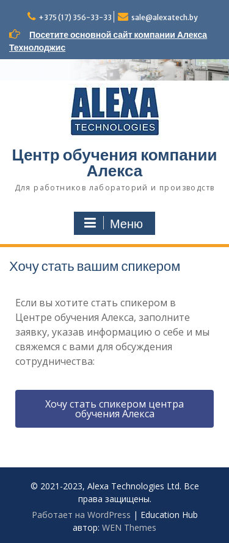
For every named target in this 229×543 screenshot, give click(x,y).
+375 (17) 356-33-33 (75, 17)
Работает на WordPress (81, 514)
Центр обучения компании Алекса (114, 163)
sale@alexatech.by (164, 17)
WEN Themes (129, 527)
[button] (114, 409)
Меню (113, 223)
